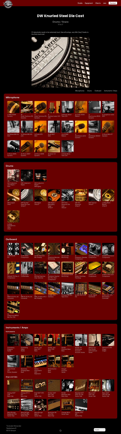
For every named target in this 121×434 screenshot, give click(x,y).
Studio (80, 3)
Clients (98, 3)
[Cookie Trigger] (60, 430)
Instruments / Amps (110, 91)
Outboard (98, 91)
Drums (89, 91)
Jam (104, 3)
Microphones (79, 91)
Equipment (89, 3)
